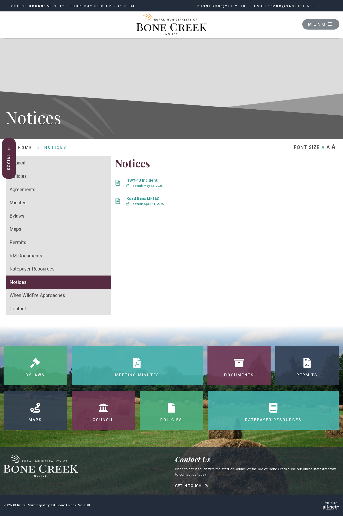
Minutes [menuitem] (18, 202)
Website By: (331, 505)
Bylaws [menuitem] (17, 216)
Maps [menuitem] (15, 229)
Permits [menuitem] (18, 242)
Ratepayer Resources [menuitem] (32, 269)
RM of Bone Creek (171, 24)
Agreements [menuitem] (22, 189)
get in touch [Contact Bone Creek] (191, 486)
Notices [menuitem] (18, 282)
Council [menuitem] (17, 163)
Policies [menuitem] (18, 176)
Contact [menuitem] (18, 309)
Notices (55, 147)
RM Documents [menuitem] (26, 256)
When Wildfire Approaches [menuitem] (37, 295)
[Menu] (320, 24)
